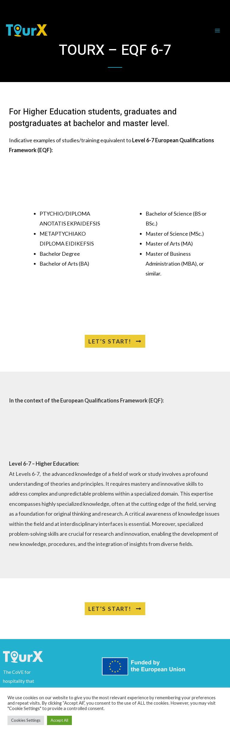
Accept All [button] (59, 720)
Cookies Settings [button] (25, 720)
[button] (115, 341)
